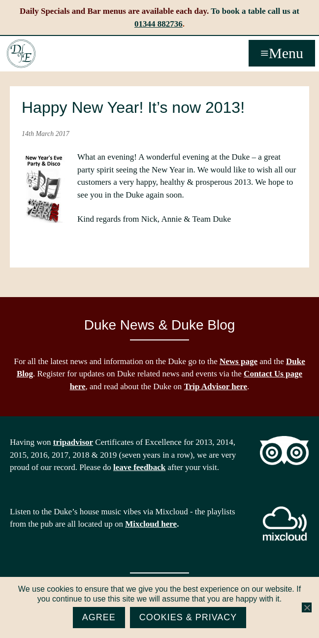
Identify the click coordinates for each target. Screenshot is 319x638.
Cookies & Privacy (188, 617)
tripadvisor (73, 442)
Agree (99, 617)
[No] (307, 607)
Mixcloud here (151, 524)
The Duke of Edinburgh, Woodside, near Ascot (21, 53)
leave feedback (139, 467)
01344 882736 (158, 24)
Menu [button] (286, 53)
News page (238, 361)
